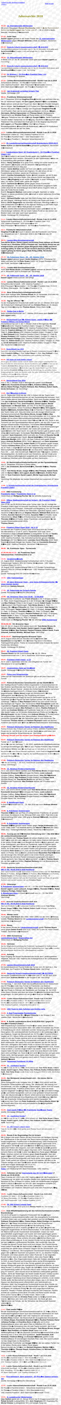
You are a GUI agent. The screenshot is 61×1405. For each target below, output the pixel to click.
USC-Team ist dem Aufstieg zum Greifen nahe (26, 1009)
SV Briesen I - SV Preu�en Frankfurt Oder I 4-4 (26, 74)
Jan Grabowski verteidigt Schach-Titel (23, 91)
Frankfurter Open (8, 494)
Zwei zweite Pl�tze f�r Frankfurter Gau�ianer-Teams (29, 1110)
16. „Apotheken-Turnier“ (16, 1066)
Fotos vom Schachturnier (17, 674)
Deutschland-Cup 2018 (15, 349)
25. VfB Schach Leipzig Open (18, 1127)
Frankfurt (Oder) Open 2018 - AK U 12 (22, 527)
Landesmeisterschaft (35, 919)
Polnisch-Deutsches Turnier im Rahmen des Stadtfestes (30, 740)
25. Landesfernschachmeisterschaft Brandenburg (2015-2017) (32, 143)
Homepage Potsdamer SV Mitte (20, 1061)
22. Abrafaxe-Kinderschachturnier (21, 769)
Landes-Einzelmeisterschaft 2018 (21, 965)
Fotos (3, 1169)
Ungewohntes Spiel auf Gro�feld (21, 668)
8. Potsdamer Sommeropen (18, 811)
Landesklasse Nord (9, 938)
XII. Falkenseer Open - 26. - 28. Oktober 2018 (25, 276)
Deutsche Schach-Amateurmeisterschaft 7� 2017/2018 (30, 973)
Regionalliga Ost (25, 938)
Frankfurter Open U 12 (26, 494)
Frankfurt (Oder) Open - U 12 (19, 660)
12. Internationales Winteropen (20, 26)
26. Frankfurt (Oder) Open (17, 651)
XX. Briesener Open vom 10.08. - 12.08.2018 (25, 597)
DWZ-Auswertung (49, 620)
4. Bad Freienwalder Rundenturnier (21, 1013)
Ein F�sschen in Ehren (16, 393)
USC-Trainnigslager (15, 578)
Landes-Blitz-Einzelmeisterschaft (20, 240)
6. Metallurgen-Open (15, 802)
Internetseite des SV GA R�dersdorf (37, 1173)
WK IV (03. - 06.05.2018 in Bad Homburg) (17, 904)
